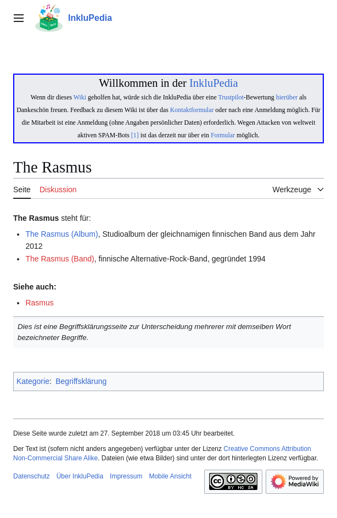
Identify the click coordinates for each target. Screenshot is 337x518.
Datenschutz (31, 476)
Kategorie (32, 381)
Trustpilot (231, 97)
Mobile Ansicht (170, 476)
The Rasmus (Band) (59, 258)
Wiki (80, 97)
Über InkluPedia (80, 476)
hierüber (286, 97)
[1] (135, 135)
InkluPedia (213, 83)
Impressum (126, 476)
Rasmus (39, 302)
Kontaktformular (192, 110)
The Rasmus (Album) (61, 234)
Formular (223, 135)
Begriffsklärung (80, 381)
